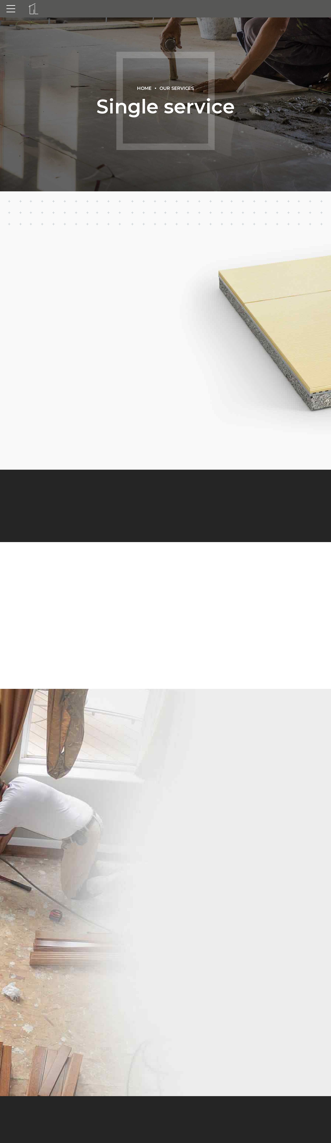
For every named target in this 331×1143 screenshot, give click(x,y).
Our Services (176, 88)
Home (144, 88)
